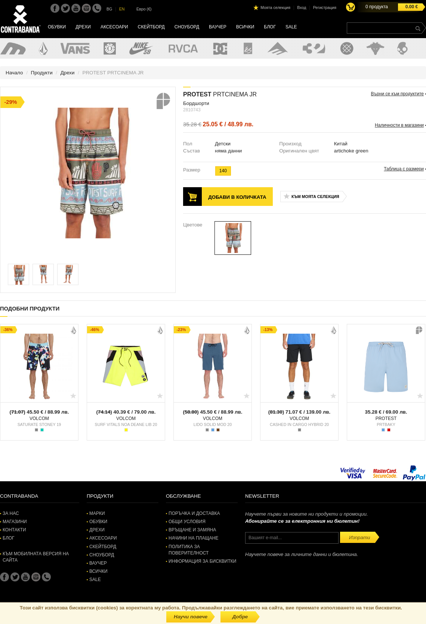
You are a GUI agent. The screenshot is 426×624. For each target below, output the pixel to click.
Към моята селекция (315, 196)
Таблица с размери (404, 169)
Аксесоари (114, 27)
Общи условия (187, 521)
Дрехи (83, 27)
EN (122, 9)
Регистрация (324, 7)
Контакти (14, 529)
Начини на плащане (193, 538)
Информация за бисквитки (202, 561)
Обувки (57, 27)
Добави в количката (237, 197)
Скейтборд (151, 27)
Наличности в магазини (399, 125)
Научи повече (190, 617)
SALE (291, 27)
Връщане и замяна (192, 529)
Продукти (42, 72)
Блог (270, 27)
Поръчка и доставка (194, 513)
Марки (97, 513)
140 (223, 170)
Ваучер (217, 27)
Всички (245, 27)
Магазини (15, 521)
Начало (14, 72)
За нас (11, 513)
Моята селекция (275, 7)
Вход (301, 7)
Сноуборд (187, 27)
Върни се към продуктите (397, 93)
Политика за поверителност (189, 550)
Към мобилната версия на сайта (36, 557)
